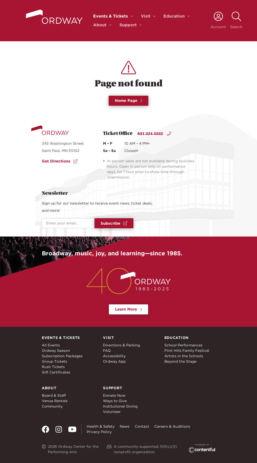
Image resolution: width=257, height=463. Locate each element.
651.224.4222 (154, 133)
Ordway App (114, 361)
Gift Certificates (56, 372)
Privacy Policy (99, 432)
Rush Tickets (53, 367)
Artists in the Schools (183, 356)
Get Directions (59, 161)
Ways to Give (115, 401)
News (125, 426)
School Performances (183, 345)
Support (128, 24)
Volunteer (112, 412)
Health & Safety (101, 426)
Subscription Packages (62, 356)
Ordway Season (56, 350)
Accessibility (114, 356)
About (100, 24)
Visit (145, 16)
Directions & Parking (121, 345)
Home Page (128, 100)
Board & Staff (54, 395)
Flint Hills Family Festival (186, 350)
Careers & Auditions (172, 426)
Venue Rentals (55, 401)
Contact (142, 426)
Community (52, 406)
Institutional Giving (120, 406)
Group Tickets (54, 361)
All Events (51, 345)
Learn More (128, 309)
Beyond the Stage (180, 361)
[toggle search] (236, 20)
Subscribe (114, 223)
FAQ (107, 350)
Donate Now (114, 395)
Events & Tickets (110, 16)
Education (174, 16)
